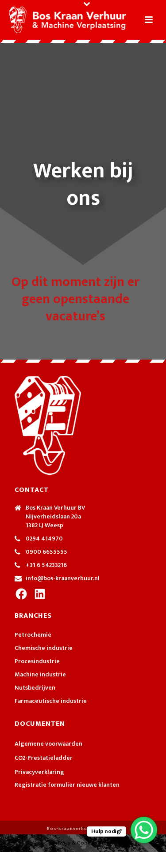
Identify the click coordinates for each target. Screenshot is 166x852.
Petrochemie (33, 635)
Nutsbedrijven (35, 688)
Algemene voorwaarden (48, 744)
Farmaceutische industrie (51, 701)
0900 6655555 (46, 552)
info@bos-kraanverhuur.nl (63, 578)
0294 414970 (44, 539)
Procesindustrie (37, 661)
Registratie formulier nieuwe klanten (67, 785)
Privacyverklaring (39, 772)
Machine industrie (40, 675)
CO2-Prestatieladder (44, 758)
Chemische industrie (44, 648)
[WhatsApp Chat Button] (144, 830)
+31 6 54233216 (46, 565)
